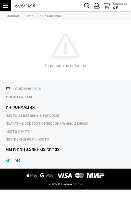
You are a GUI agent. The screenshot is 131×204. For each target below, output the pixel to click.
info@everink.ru (27, 88)
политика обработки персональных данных (47, 123)
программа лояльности (27, 139)
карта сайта (17, 131)
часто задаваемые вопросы (32, 115)
